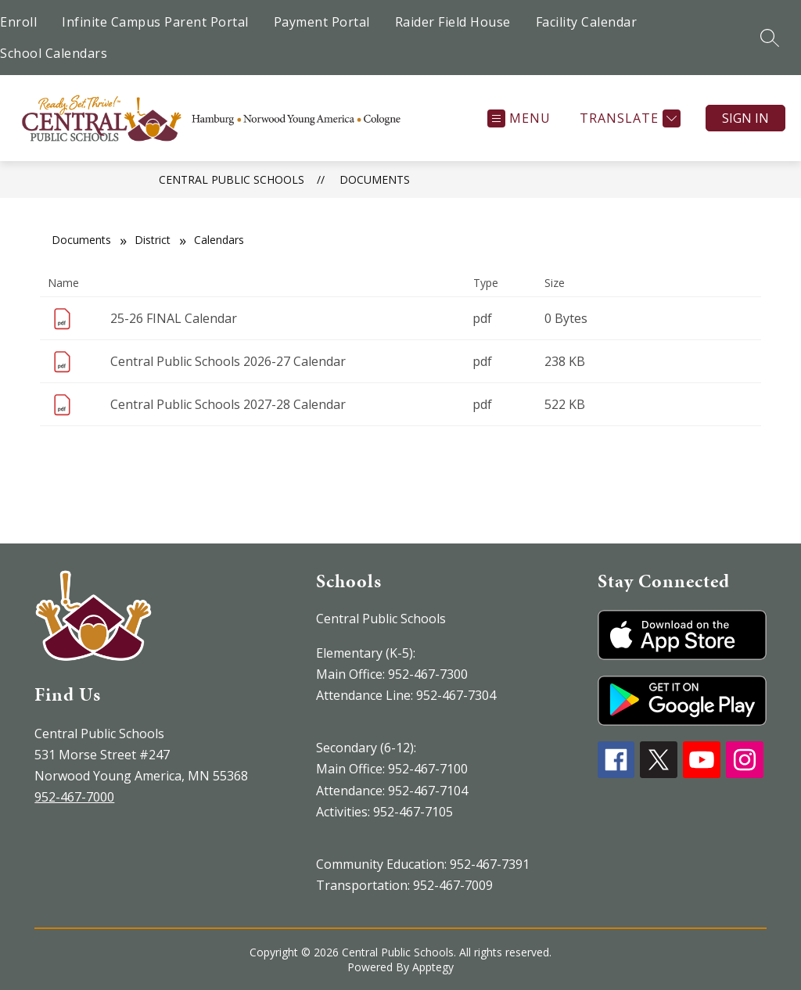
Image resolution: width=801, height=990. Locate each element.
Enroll (18, 21)
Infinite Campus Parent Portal (155, 21)
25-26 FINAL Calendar (173, 318)
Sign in (745, 118)
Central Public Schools (231, 179)
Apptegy (433, 967)
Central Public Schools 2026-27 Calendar (228, 361)
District (153, 239)
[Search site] (769, 37)
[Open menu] (519, 118)
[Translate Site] (628, 118)
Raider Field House (453, 21)
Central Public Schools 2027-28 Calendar (228, 404)
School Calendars (53, 53)
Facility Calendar (587, 21)
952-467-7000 (74, 796)
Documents (374, 179)
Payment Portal (322, 21)
